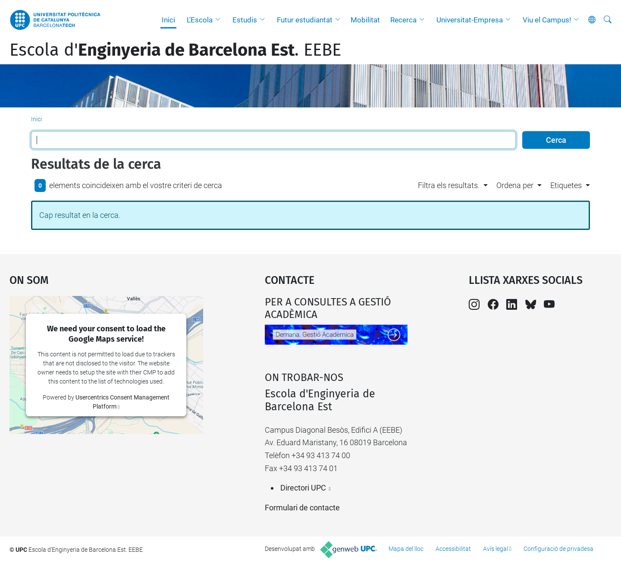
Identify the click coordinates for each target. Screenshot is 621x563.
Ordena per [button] (514, 185)
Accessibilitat (453, 548)
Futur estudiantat (304, 20)
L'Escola (200, 20)
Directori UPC (303, 487)
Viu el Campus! (547, 20)
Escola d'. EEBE (175, 50)
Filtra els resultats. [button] (449, 185)
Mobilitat (365, 20)
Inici (168, 20)
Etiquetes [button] (566, 185)
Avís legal (495, 548)
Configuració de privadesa (558, 548)
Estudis (244, 20)
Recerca (403, 20)
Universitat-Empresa (469, 20)
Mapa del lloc (406, 548)
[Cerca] (608, 19)
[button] (220, 20)
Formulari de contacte (302, 507)
